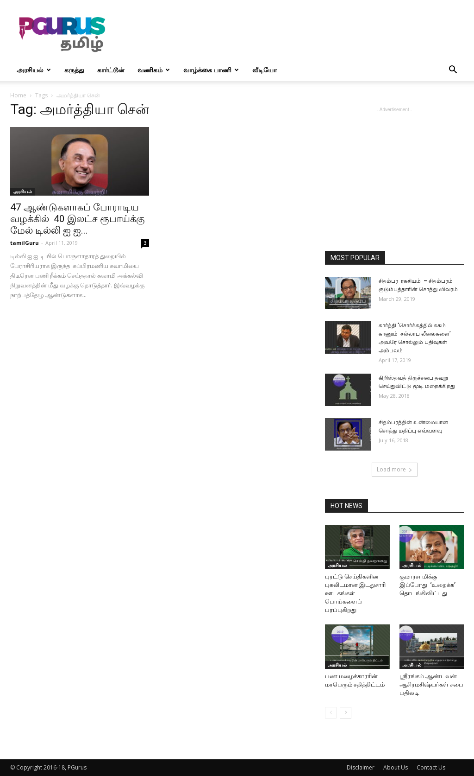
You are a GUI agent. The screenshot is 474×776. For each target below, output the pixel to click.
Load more (394, 469)
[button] (453, 70)
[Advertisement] (295, 34)
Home (18, 95)
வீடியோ (264, 69)
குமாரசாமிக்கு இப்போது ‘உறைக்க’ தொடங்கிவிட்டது (427, 585)
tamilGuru (24, 242)
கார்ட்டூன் (111, 69)
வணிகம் (153, 69)
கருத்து (74, 69)
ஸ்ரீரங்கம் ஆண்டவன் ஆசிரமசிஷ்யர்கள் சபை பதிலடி (431, 684)
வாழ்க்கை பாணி (211, 69)
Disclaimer (360, 767)
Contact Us (431, 767)
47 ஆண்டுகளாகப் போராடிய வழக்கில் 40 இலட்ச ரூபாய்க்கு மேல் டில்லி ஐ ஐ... (77, 219)
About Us (395, 767)
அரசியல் (34, 69)
